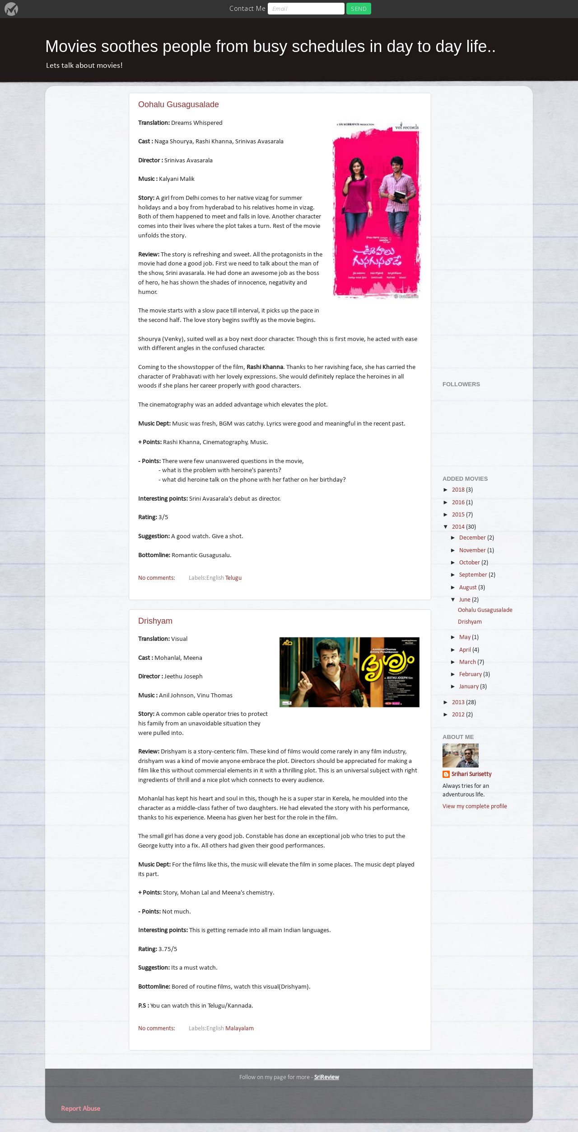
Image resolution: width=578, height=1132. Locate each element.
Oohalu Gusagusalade (178, 104)
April (465, 650)
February (471, 674)
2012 (459, 715)
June (465, 600)
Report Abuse (80, 1109)
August (468, 588)
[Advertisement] (479, 228)
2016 (459, 503)
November (473, 551)
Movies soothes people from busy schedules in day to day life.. (270, 46)
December (473, 538)
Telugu (233, 578)
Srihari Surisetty (471, 774)
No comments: (157, 578)
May (465, 637)
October (470, 563)
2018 (459, 490)
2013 (459, 703)
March (468, 662)
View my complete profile (475, 807)
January (469, 687)
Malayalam (239, 1029)
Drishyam (155, 620)
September (474, 575)
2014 (459, 527)
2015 (459, 515)
